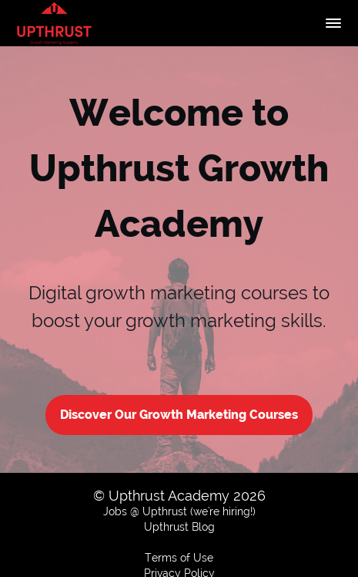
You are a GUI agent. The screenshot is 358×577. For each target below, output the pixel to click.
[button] (333, 23)
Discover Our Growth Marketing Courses (179, 414)
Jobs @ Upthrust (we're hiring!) (179, 511)
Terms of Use (179, 558)
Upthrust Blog (179, 527)
